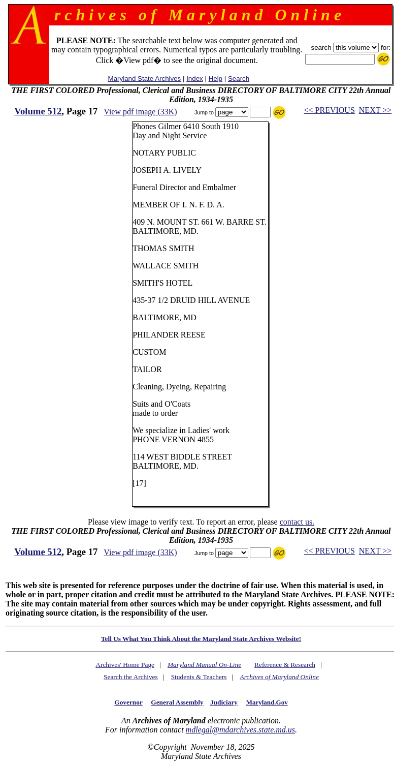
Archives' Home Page (124, 664)
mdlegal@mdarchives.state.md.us (240, 729)
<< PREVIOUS (329, 110)
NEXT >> (375, 110)
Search (238, 78)
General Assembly (177, 702)
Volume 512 (37, 111)
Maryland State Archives (144, 78)
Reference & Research (284, 664)
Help (215, 78)
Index (194, 78)
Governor (128, 702)
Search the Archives (131, 677)
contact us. (297, 521)
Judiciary (224, 702)
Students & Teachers (199, 677)
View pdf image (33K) (140, 111)
